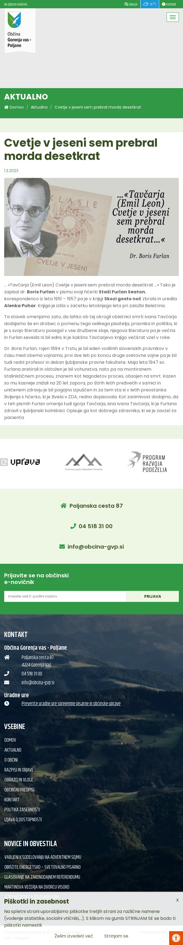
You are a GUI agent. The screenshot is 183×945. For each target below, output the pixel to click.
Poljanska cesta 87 (96, 506)
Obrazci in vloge (18, 780)
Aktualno (39, 107)
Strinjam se (116, 936)
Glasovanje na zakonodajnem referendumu (42, 877)
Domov (14, 107)
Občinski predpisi (19, 790)
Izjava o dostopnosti (23, 820)
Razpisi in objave (19, 770)
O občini (11, 760)
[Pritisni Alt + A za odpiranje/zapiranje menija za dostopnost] (176, 938)
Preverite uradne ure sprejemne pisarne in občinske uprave (71, 704)
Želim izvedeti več (74, 936)
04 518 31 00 (96, 526)
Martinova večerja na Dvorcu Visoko (36, 887)
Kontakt (11, 800)
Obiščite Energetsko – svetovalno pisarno (42, 867)
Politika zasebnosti (22, 810)
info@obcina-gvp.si (96, 547)
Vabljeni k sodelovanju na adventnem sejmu (42, 857)
